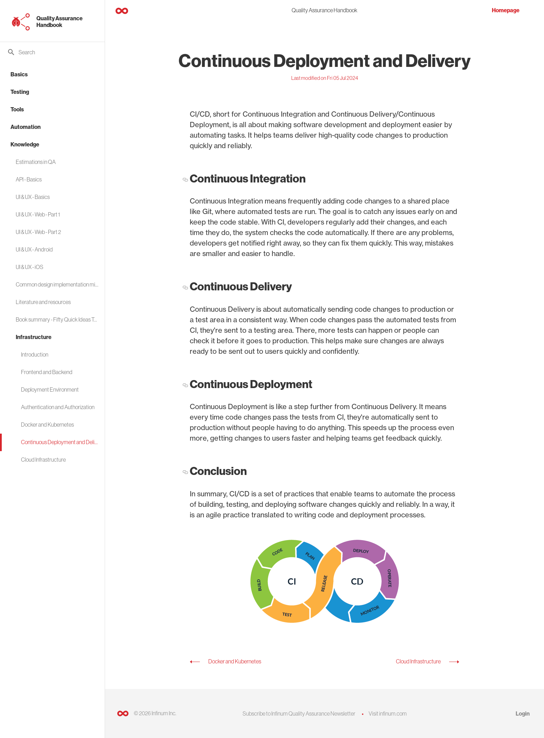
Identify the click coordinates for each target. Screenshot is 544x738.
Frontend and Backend (46, 372)
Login (523, 713)
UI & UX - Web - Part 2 (38, 232)
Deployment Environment (50, 389)
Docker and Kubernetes (47, 424)
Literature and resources (43, 302)
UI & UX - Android (34, 249)
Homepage (505, 10)
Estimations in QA (36, 162)
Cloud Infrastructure (43, 459)
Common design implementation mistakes (57, 284)
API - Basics (29, 179)
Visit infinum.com (388, 713)
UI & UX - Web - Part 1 (38, 214)
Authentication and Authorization (58, 407)
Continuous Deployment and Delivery (60, 442)
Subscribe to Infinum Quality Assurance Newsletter (299, 713)
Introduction (34, 354)
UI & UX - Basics (33, 197)
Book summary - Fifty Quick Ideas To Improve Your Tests (57, 319)
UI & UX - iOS (29, 267)
